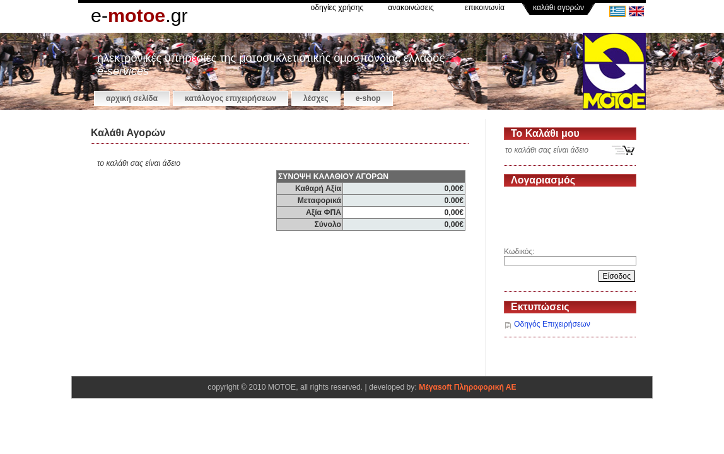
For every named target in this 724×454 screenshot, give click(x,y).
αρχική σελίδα (132, 98)
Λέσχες (316, 98)
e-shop (368, 98)
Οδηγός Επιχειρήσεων (552, 324)
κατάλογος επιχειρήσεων (230, 98)
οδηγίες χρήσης (337, 7)
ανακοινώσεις (411, 7)
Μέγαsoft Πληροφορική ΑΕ (467, 387)
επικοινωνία (485, 7)
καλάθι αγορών (558, 7)
